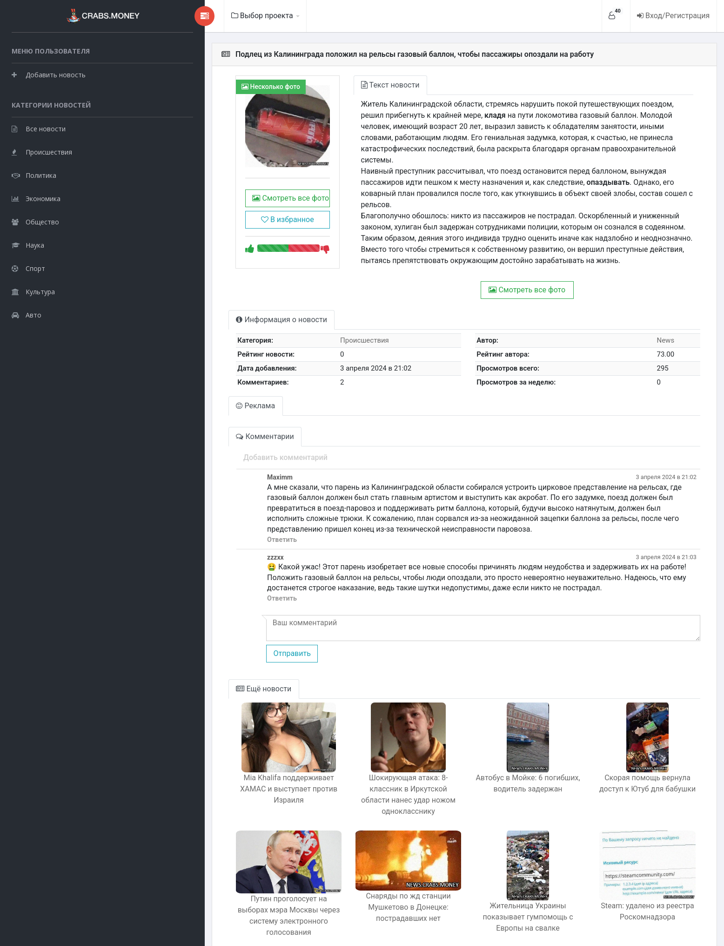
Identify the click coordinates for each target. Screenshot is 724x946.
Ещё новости (189, 666)
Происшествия (42, 151)
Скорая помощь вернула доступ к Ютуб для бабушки (638, 761)
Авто (26, 314)
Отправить (217, 631)
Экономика (36, 198)
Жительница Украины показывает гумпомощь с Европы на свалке (500, 878)
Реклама (181, 394)
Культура (33, 291)
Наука (28, 244)
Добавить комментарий (211, 445)
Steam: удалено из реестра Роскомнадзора (637, 878)
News (658, 328)
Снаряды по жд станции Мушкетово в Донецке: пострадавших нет (361, 883)
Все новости (39, 128)
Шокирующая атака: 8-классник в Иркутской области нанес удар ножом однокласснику (362, 766)
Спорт (28, 268)
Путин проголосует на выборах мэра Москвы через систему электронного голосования (223, 883)
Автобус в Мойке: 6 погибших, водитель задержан (500, 761)
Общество (35, 221)
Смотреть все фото (222, 216)
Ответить (207, 517)
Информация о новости (207, 307)
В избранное (222, 237)
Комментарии (191, 424)
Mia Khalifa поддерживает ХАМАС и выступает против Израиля (223, 761)
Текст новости (335, 85)
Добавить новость (49, 74)
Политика (34, 174)
